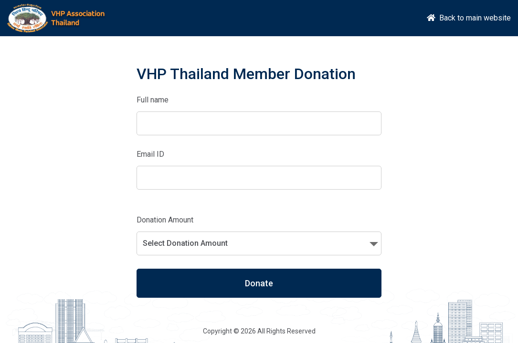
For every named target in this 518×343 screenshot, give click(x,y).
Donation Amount (165, 219)
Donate (259, 283)
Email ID (150, 154)
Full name (153, 99)
